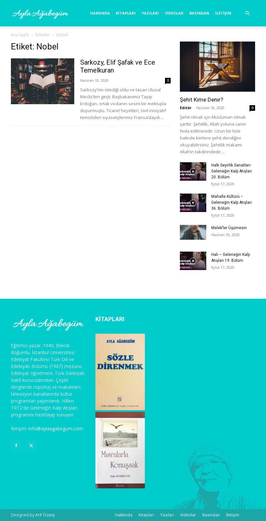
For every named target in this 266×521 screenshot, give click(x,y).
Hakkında (100, 13)
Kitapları (126, 13)
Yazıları (150, 13)
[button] (247, 13)
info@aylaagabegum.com (55, 428)
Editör (185, 107)
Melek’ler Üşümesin (229, 228)
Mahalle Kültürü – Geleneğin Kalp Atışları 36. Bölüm (231, 202)
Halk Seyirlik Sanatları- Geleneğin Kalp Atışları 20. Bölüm (231, 171)
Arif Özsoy (45, 515)
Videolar (174, 13)
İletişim (223, 13)
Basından (199, 13)
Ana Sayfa (20, 35)
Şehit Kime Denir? (201, 99)
